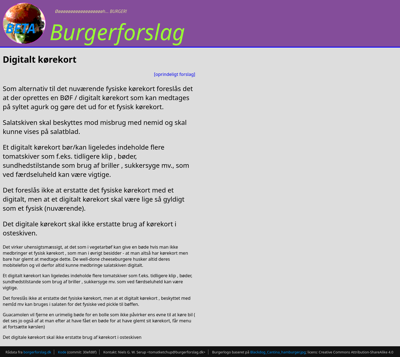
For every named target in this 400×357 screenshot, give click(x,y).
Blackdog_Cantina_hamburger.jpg (278, 352)
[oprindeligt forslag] (174, 74)
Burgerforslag (117, 31)
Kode (62, 352)
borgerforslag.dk (37, 352)
